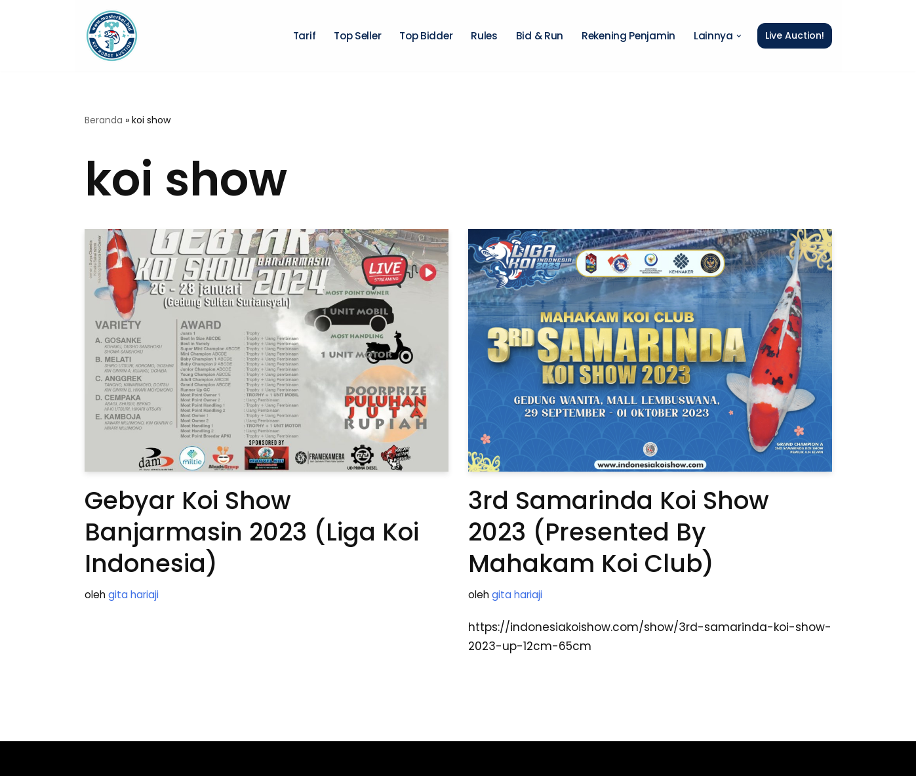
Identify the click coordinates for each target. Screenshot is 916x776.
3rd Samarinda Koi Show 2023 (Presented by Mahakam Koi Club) (618, 532)
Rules (484, 36)
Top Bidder (425, 36)
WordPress (263, 758)
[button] (739, 36)
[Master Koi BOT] (112, 36)
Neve (99, 758)
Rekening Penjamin (628, 36)
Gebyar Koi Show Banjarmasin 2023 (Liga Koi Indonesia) (252, 532)
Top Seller (357, 36)
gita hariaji (133, 595)
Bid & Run (539, 36)
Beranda (104, 120)
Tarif (304, 36)
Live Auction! (794, 35)
